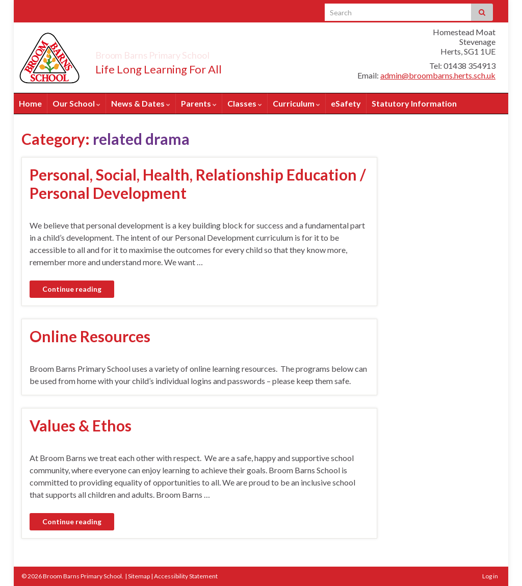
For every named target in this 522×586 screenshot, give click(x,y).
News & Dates (140, 103)
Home (30, 103)
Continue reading (71, 289)
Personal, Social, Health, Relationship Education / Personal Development (198, 183)
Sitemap (139, 576)
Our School (76, 103)
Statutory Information (414, 103)
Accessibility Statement (186, 576)
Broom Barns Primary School (189, 52)
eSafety (346, 103)
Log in (490, 576)
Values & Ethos (81, 425)
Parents (199, 103)
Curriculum (296, 103)
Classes (244, 103)
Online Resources (90, 336)
